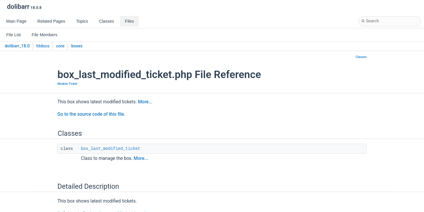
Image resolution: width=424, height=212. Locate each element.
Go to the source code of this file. (91, 114)
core (60, 46)
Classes (361, 57)
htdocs (43, 46)
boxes (76, 46)
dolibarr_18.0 (17, 46)
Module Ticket (67, 84)
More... (145, 102)
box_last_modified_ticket (110, 148)
